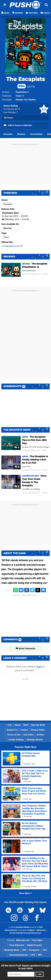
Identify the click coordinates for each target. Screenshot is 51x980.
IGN (24, 950)
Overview (8, 134)
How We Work (38, 725)
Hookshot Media (22, 927)
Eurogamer (34, 950)
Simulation (7, 204)
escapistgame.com (12, 246)
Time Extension (16, 945)
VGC (45, 950)
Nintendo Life (22, 940)
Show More (25, 893)
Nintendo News (11, 950)
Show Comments (25, 648)
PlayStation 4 (22, 92)
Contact (24, 730)
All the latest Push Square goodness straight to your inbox (25, 967)
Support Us (12, 730)
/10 (17, 109)
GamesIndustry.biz (18, 955)
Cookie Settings (16, 739)
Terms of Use (13, 734)
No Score (8, 117)
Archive (40, 734)
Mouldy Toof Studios (26, 99)
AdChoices (41, 930)
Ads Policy (28, 734)
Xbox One (7, 228)
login (39, 666)
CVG (33, 955)
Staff (25, 725)
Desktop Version (35, 739)
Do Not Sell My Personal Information (25, 933)
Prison (6, 237)
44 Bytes (31, 930)
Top (9, 725)
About (17, 725)
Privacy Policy (38, 730)
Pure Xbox (37, 940)
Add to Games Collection (17, 125)
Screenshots (36, 134)
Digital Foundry (34, 945)
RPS (40, 955)
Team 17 (20, 96)
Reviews (21, 134)
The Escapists (25, 82)
